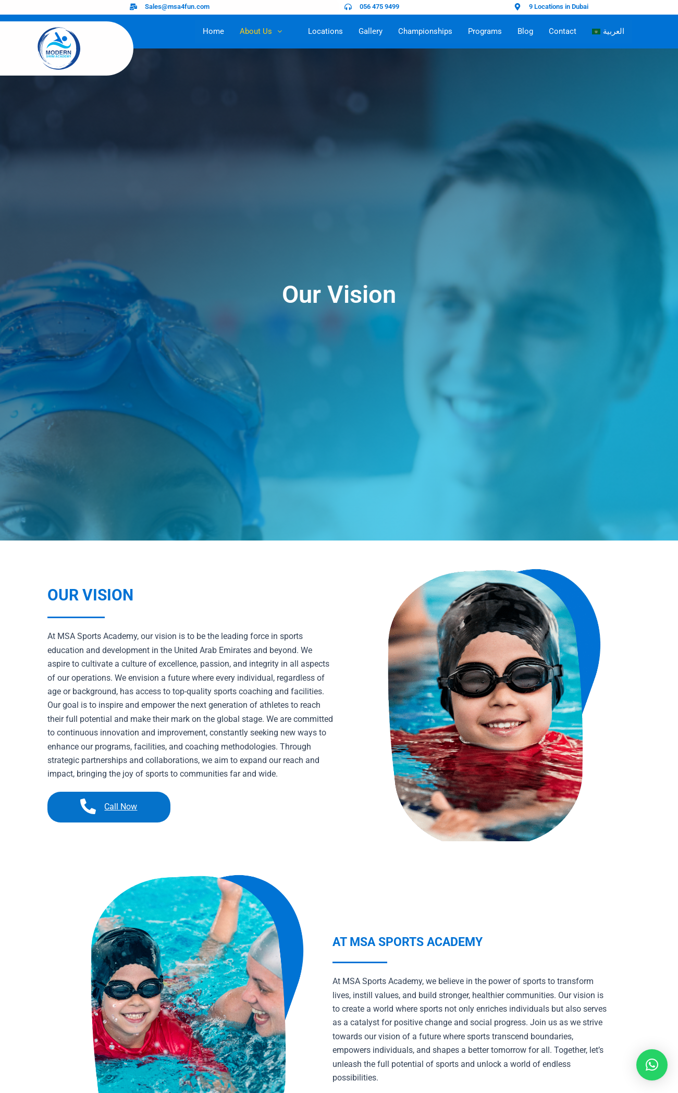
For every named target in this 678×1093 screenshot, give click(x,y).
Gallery (371, 31)
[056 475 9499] (348, 6)
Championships (425, 31)
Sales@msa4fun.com (177, 6)
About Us (266, 31)
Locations (325, 31)
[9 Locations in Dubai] (517, 6)
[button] (652, 1064)
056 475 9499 (379, 6)
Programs (485, 31)
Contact (562, 31)
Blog (525, 31)
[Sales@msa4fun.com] (133, 6)
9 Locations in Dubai (558, 6)
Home (213, 31)
